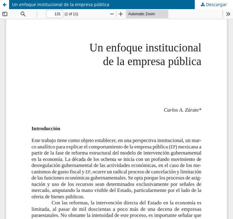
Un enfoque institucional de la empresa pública (60, 4)
